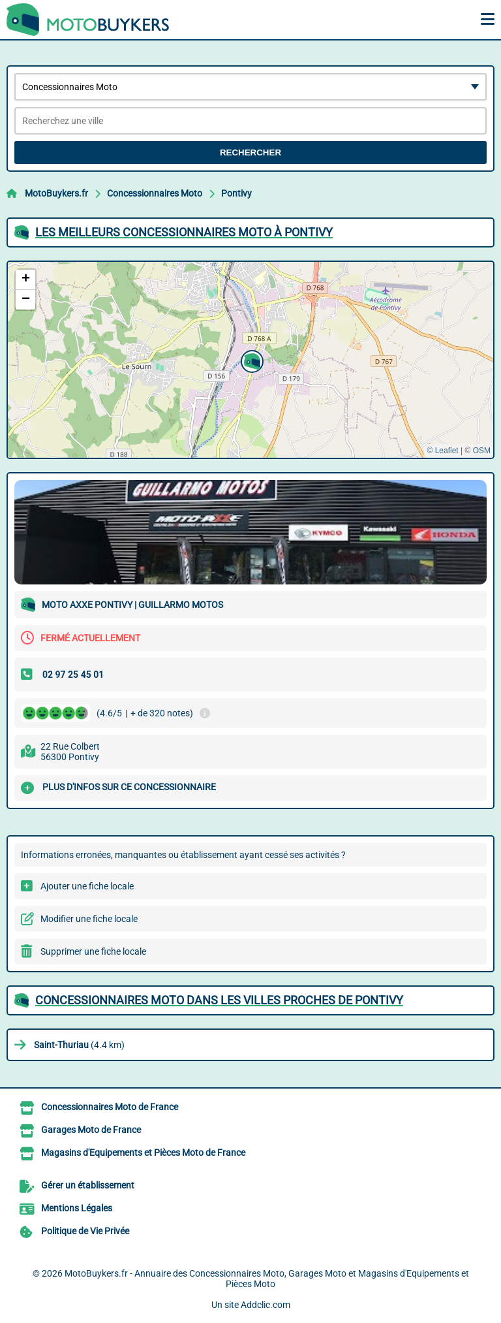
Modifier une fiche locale (89, 919)
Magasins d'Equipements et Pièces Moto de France (143, 1152)
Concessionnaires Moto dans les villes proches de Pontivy (219, 1000)
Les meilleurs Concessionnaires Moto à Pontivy (184, 232)
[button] (250, 360)
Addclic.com (265, 1304)
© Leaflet (442, 450)
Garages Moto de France (91, 1129)
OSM (482, 450)
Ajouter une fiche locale (87, 886)
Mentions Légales (76, 1208)
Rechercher (250, 152)
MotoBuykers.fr (56, 193)
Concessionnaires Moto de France (109, 1107)
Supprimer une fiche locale (93, 951)
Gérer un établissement (87, 1185)
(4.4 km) (79, 1045)
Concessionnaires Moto (154, 193)
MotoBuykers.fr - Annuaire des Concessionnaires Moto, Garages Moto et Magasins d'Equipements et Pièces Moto (267, 1278)
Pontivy (236, 193)
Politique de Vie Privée (85, 1231)
